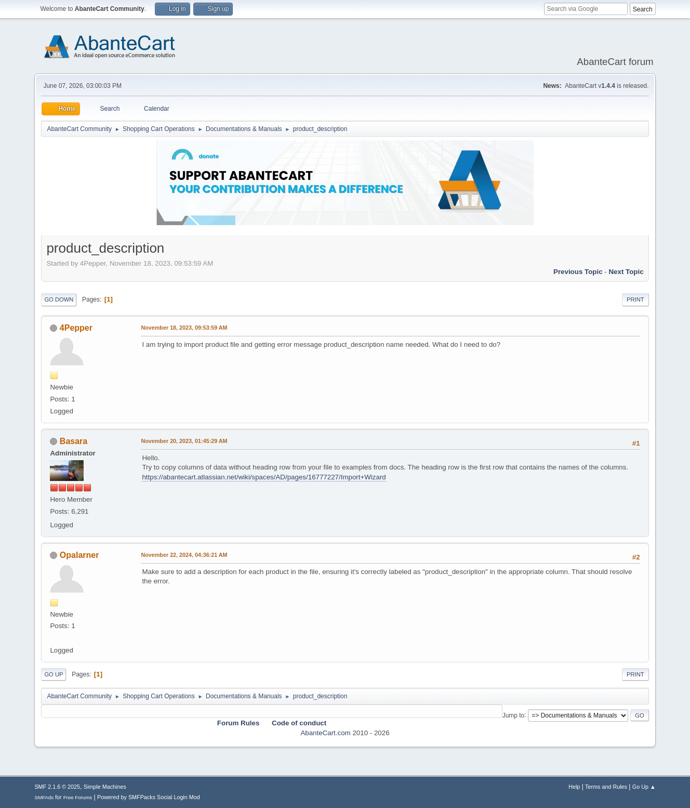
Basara (73, 441)
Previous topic (578, 272)
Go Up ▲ (644, 787)
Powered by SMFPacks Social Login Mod (148, 797)
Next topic (625, 272)
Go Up (53, 674)
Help (574, 787)
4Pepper (76, 327)
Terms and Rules (606, 787)
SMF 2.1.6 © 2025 (57, 787)
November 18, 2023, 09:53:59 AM (184, 327)
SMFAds (44, 797)
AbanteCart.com (325, 733)
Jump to (513, 715)
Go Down (58, 299)
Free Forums (77, 797)
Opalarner (79, 555)
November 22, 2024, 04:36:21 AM (184, 555)
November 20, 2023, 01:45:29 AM (184, 441)
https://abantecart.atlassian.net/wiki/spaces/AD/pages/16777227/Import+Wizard (264, 477)
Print (635, 299)
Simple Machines (105, 787)
